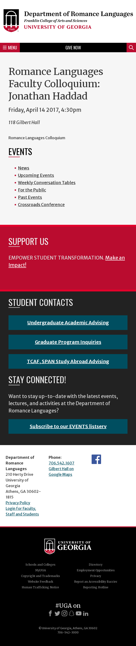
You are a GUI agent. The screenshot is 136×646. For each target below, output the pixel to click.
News (23, 168)
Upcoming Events (36, 175)
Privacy (95, 576)
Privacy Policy (18, 502)
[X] (57, 613)
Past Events (30, 197)
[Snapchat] (71, 613)
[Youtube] (78, 613)
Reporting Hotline (95, 587)
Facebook (96, 459)
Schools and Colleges (40, 564)
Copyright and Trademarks (40, 576)
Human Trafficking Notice (40, 587)
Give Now (73, 47)
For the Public (32, 190)
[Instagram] (64, 613)
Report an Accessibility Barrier (95, 581)
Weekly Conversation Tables (47, 182)
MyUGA (40, 570)
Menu (10, 47)
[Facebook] (50, 613)
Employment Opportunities (96, 570)
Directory (95, 564)
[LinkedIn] (86, 613)
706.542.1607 (61, 463)
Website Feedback (40, 581)
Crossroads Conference (41, 204)
